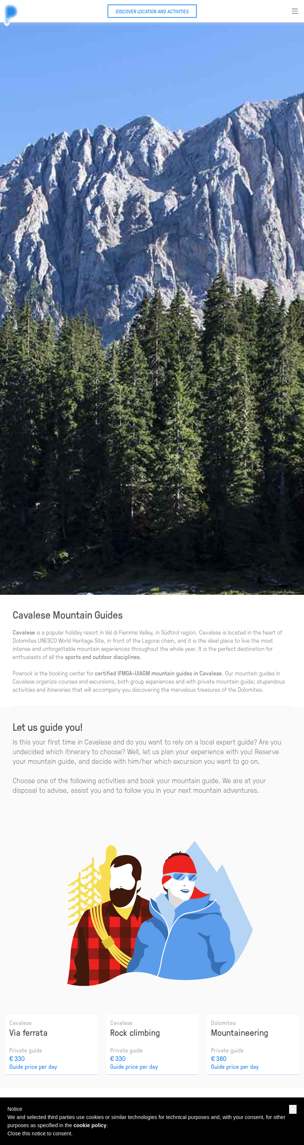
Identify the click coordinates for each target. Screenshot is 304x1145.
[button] (293, 1109)
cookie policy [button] (89, 1125)
